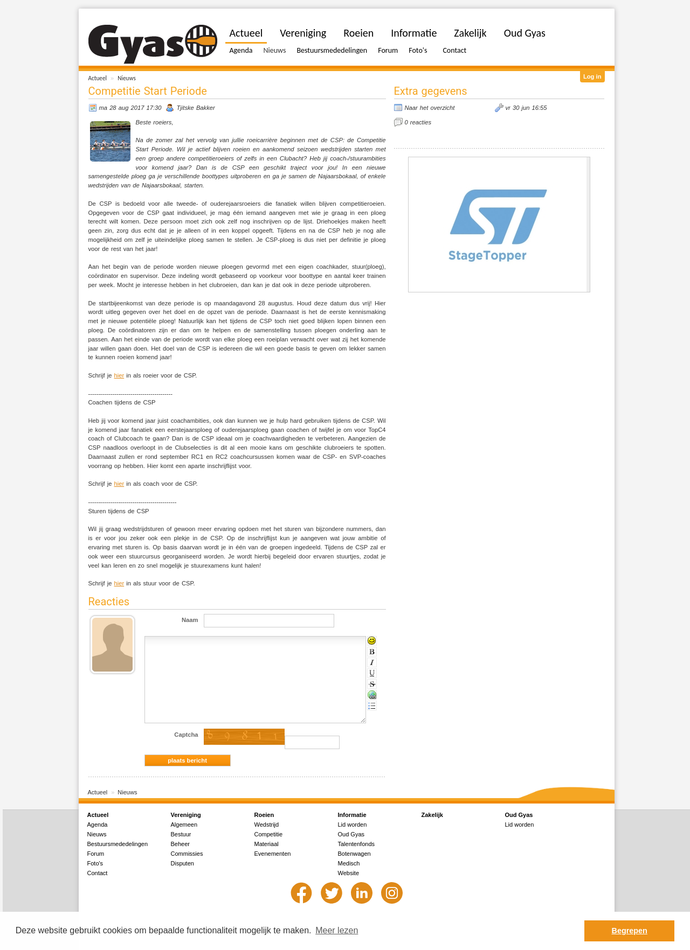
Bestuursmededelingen (331, 50)
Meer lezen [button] (336, 930)
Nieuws (127, 78)
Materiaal (266, 844)
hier (119, 375)
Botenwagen (354, 853)
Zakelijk (470, 32)
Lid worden (352, 824)
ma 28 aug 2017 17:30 (130, 107)
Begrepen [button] (629, 930)
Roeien (358, 32)
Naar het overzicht (430, 107)
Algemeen (184, 824)
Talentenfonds (356, 844)
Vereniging (303, 32)
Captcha (186, 734)
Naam (190, 620)
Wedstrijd (266, 824)
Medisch (349, 863)
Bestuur (181, 834)
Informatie (414, 32)
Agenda (241, 50)
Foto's (418, 50)
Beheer (180, 844)
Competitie (268, 834)
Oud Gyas (525, 32)
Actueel (97, 78)
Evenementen (272, 853)
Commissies (187, 853)
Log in (592, 76)
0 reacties (418, 122)
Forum (388, 50)
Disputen (182, 863)
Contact (454, 50)
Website (349, 873)
